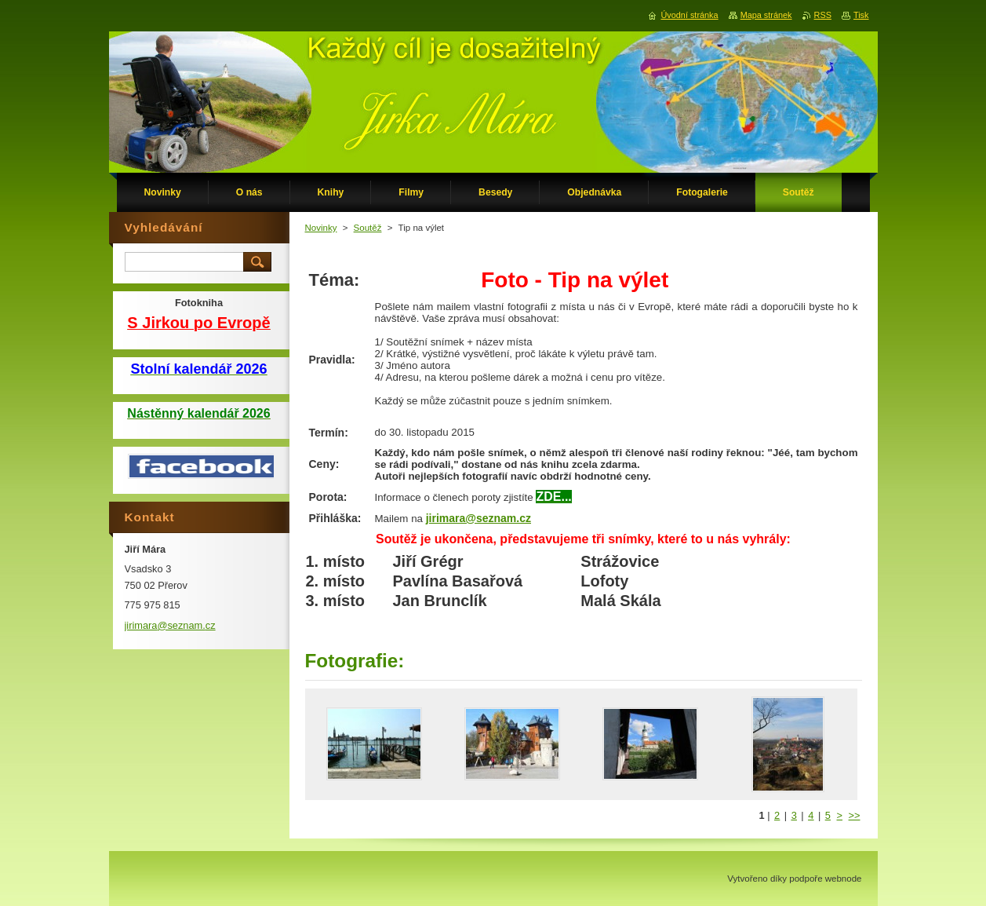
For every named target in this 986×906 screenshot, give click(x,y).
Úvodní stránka (689, 15)
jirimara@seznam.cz (478, 518)
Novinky (321, 227)
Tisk (861, 15)
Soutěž (368, 227)
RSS (822, 15)
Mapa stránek (766, 15)
